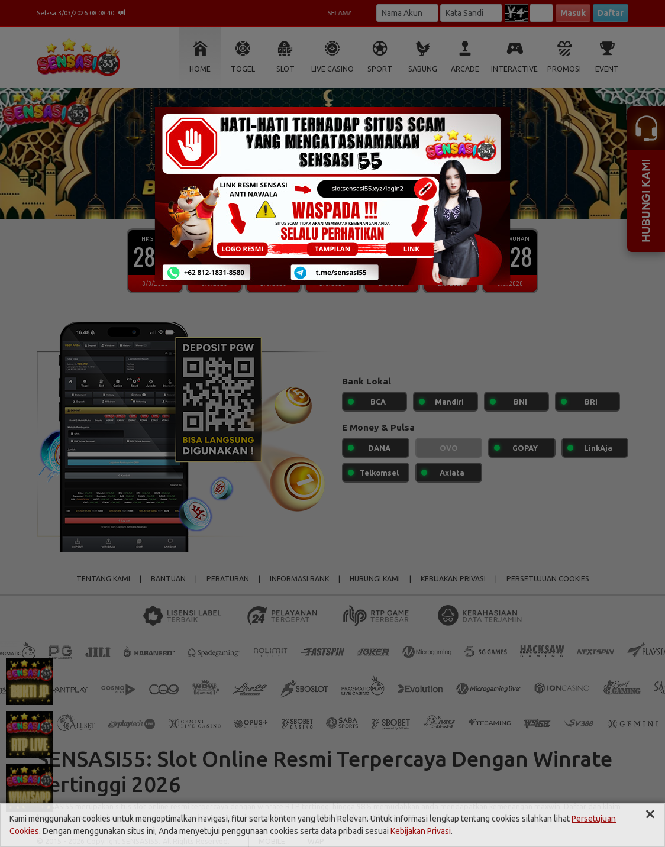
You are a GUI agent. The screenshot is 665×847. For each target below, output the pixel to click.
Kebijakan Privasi (420, 831)
